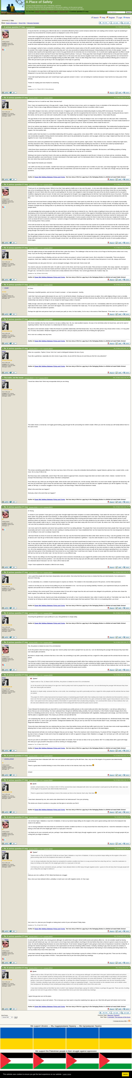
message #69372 (33, 348)
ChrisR (6, 288)
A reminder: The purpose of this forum (118, 1017)
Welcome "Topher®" (113, 1015)
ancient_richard (9, 759)
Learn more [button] (67, 1074)
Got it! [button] (125, 1074)
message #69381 (33, 507)
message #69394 (33, 848)
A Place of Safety (52, 11)
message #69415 (33, 936)
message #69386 (33, 675)
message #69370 (33, 319)
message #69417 (33, 968)
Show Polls (22, 23)
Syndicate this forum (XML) (120, 1021)
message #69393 (33, 817)
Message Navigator (33, 23)
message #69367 (33, 184)
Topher (6, 30)
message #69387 (33, 755)
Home (37, 11)
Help (102, 18)
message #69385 (33, 642)
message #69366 (33, 97)
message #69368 (33, 248)
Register (110, 18)
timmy (4, 100)
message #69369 (33, 284)
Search (95, 18)
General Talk (64, 11)
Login (119, 18)
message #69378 (29, 377)
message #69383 (33, 613)
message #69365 (30, 27)
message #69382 (33, 572)
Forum (43, 11)
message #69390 (33, 780)
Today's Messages (11, 23)
